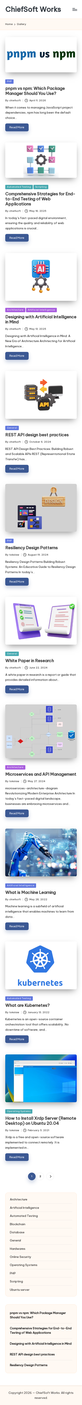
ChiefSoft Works (33, 9)
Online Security (20, 1257)
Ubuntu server (20, 1290)
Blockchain (17, 1224)
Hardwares (17, 1249)
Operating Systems (19, 1111)
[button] (50, 1176)
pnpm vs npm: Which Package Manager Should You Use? (35, 91)
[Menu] (74, 9)
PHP (9, 81)
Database (17, 1232)
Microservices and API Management (40, 774)
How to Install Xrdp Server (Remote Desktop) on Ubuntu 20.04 (40, 1121)
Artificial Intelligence (41, 309)
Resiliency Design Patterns (31, 547)
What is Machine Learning (30, 892)
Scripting (41, 186)
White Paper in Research (29, 660)
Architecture (15, 309)
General (12, 427)
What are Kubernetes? (27, 1005)
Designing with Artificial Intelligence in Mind (40, 319)
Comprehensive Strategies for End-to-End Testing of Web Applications (40, 199)
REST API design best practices (37, 434)
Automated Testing (19, 186)
